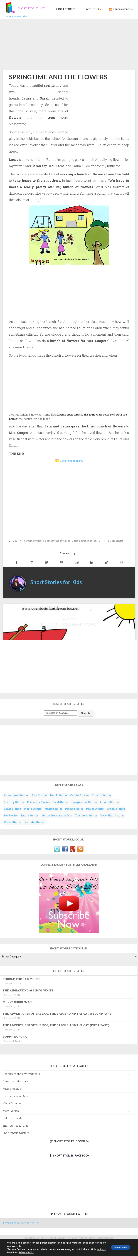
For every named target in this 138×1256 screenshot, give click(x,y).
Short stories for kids (56, 540)
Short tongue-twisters (16, 1133)
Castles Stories (79, 795)
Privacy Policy (35, 1252)
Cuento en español (71, 460)
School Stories (116, 808)
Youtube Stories (34, 822)
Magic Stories (32, 808)
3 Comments (115, 540)
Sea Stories (11, 815)
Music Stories (53, 808)
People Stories (74, 808)
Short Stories (66, 9)
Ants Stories (39, 795)
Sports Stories (29, 815)
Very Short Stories (112, 815)
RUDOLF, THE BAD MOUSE (21, 979)
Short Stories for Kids (56, 582)
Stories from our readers (56, 815)
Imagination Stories (84, 802)
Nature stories (32, 540)
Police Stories (95, 808)
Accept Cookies (116, 1247)
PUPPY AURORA (15, 1036)
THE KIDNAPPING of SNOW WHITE (28, 990)
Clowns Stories (101, 795)
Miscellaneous (12, 1103)
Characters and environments (21, 1073)
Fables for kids (12, 1088)
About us (93, 9)
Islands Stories (109, 802)
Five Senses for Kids (15, 1096)
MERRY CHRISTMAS (17, 1002)
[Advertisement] (69, 44)
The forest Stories (86, 815)
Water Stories (12, 822)
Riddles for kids (12, 1118)
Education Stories (38, 802)
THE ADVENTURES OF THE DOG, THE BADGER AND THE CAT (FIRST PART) (56, 1025)
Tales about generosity (86, 540)
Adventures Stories (16, 795)
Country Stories (14, 802)
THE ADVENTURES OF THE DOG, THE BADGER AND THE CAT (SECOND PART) (57, 1013)
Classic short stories (15, 1081)
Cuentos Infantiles (120, 9)
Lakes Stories (12, 808)
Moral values (11, 1111)
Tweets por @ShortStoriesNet (21, 1222)
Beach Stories (58, 795)
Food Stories (60, 802)
